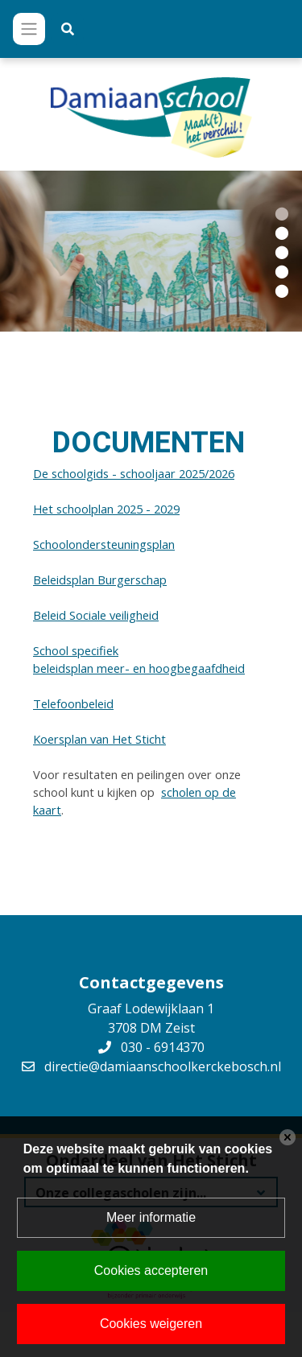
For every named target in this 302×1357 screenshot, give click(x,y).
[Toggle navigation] (29, 29)
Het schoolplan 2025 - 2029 (106, 509)
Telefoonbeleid (73, 703)
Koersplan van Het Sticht (99, 739)
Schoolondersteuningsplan (104, 544)
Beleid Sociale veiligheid (96, 615)
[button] (282, 212)
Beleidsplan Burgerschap (100, 579)
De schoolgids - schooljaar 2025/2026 (133, 473)
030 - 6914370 (163, 1047)
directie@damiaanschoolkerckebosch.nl (162, 1066)
